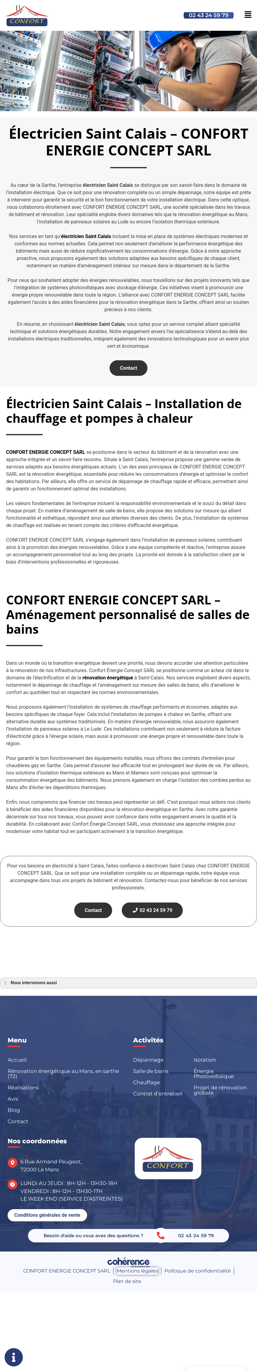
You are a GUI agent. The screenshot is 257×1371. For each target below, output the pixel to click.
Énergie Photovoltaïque (214, 1073)
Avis (13, 1099)
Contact (128, 368)
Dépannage (148, 1060)
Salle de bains (150, 1071)
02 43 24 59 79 (208, 15)
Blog (14, 1110)
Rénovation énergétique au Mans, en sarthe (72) (63, 1073)
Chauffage (146, 1082)
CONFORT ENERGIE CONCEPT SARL (66, 1271)
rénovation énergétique (108, 678)
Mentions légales (137, 1271)
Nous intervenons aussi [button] (29, 983)
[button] (47, 1215)
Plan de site (127, 1281)
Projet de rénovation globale (220, 1090)
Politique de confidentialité (197, 1271)
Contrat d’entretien (157, 1094)
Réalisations (23, 1087)
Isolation (205, 1060)
